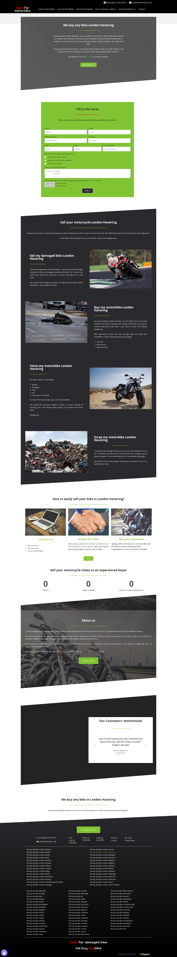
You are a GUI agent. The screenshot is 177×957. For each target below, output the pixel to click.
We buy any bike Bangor (35, 899)
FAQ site (89, 57)
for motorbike (22, 9)
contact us (98, 57)
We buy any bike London (77, 929)
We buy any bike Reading (120, 912)
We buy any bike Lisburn (77, 931)
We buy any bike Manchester (79, 934)
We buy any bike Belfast (35, 902)
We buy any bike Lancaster (78, 912)
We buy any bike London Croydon (39, 868)
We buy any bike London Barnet (38, 852)
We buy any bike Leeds (77, 915)
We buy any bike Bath (34, 896)
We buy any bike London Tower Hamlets (105, 885)
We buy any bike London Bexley (38, 855)
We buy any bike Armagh (36, 893)
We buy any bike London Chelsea (39, 866)
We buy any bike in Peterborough (123, 904)
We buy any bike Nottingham (121, 899)
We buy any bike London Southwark (103, 879)
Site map (128, 838)
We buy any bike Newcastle (120, 893)
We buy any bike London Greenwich (40, 877)
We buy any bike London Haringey (39, 885)
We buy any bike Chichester (37, 931)
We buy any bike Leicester (78, 921)
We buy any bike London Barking (39, 849)
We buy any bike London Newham (102, 871)
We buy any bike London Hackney (39, 879)
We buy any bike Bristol (35, 912)
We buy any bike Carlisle (35, 918)
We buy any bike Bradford (36, 907)
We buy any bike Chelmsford (37, 926)
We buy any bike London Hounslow (103, 858)
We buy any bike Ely (76, 896)
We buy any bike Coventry (36, 923)
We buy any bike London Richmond (103, 877)
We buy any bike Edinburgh (78, 893)
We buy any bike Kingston (78, 910)
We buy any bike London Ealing (38, 871)
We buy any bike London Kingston (102, 863)
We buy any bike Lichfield (78, 923)
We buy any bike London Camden (39, 863)
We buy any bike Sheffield (120, 915)
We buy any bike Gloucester (79, 904)
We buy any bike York (118, 929)
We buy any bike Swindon (120, 918)
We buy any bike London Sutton (101, 882)
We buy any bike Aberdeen (36, 891)
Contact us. (34, 415)
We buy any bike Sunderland (121, 923)
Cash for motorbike (72, 841)
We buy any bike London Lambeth (102, 866)
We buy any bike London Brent (38, 858)
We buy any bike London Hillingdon (102, 855)
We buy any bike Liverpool (78, 926)
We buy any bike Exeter (77, 899)
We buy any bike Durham (78, 891)
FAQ (70, 838)
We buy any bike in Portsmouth (122, 907)
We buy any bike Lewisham (78, 918)
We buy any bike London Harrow (102, 849)
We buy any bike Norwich (120, 896)
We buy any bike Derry (35, 934)
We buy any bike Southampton (122, 921)
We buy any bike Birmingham (37, 904)
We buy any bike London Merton (102, 868)
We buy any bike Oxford (119, 902)
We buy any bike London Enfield (38, 874)
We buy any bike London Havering (102, 852)
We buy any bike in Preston (120, 910)
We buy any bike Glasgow (78, 902)
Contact (114, 840)
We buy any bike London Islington (102, 860)
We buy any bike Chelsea (36, 921)
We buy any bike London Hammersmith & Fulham (45, 882)
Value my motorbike (86, 839)
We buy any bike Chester (36, 929)
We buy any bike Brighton (36, 910)
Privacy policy (130, 840)
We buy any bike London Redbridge (103, 874)
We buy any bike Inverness (78, 907)
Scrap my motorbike (100, 839)
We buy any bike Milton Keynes (122, 891)
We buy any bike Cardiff (35, 915)
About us (114, 838)
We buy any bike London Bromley (39, 860)
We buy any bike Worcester (120, 926)
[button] (95, 745)
